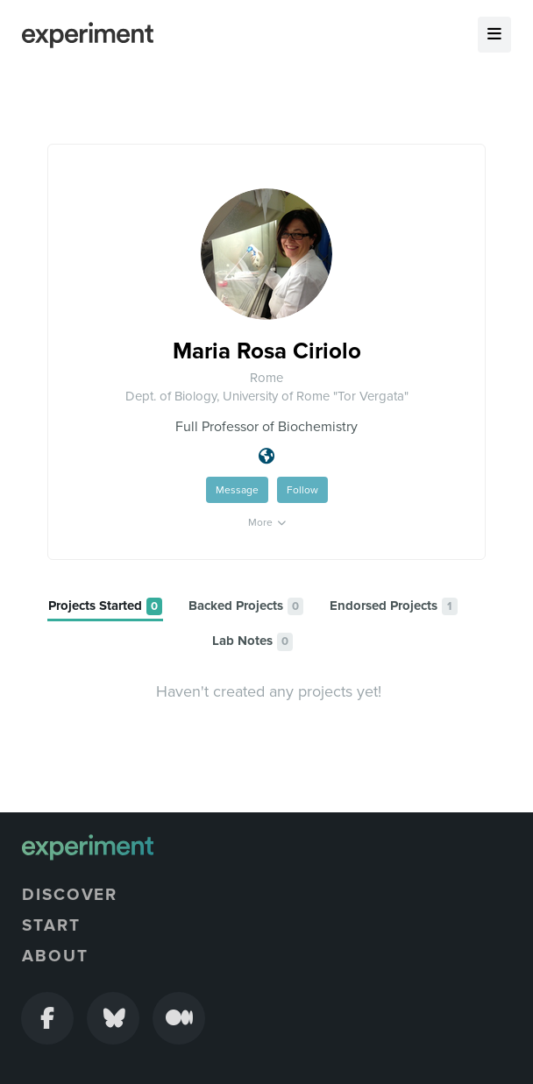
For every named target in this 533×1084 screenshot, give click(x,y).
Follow (302, 490)
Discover (69, 894)
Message (237, 490)
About (55, 956)
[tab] (105, 606)
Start (51, 925)
